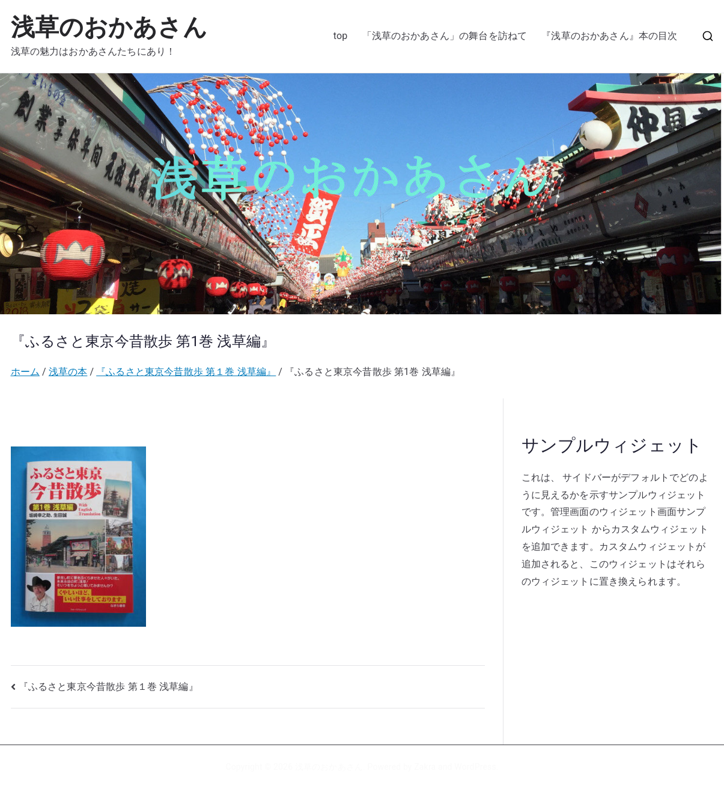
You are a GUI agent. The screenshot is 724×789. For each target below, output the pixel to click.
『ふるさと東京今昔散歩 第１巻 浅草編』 (108, 686)
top (340, 35)
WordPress (475, 767)
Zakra (425, 767)
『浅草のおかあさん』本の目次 (609, 35)
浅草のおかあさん (109, 27)
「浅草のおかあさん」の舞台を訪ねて (445, 35)
